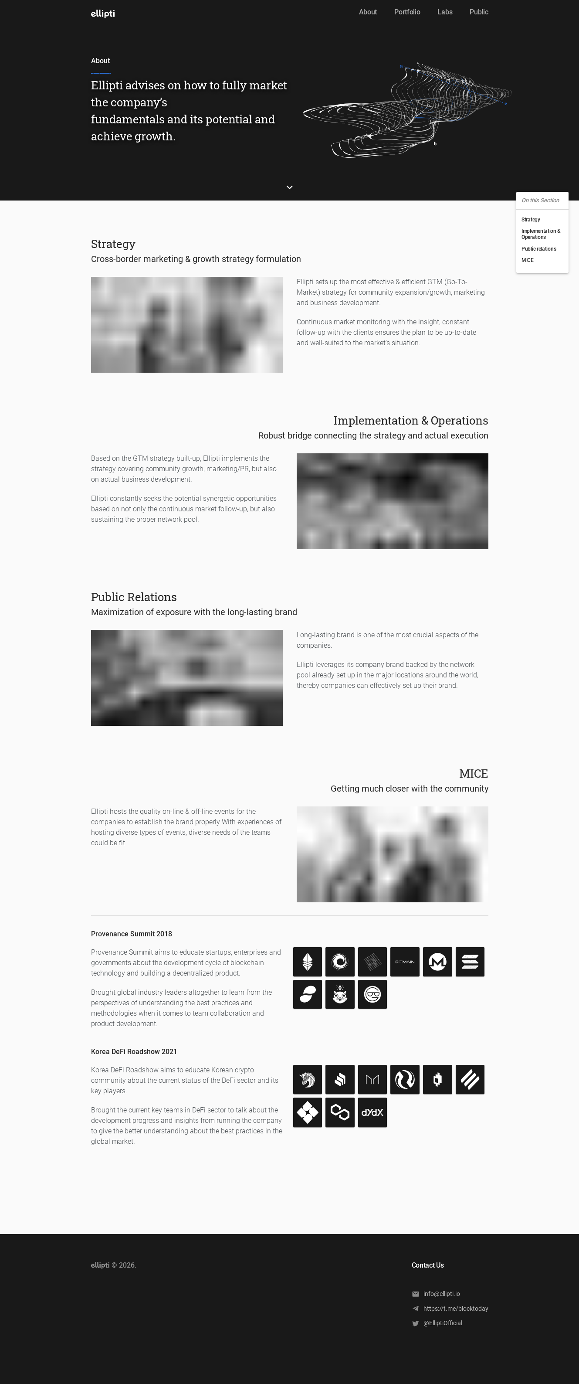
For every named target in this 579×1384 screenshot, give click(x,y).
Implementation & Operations (541, 234)
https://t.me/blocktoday (450, 1308)
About (368, 12)
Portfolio (407, 12)
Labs (444, 12)
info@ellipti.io (436, 1294)
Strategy (530, 220)
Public (479, 12)
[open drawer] (103, 14)
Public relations (538, 249)
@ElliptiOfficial (437, 1323)
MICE (527, 260)
